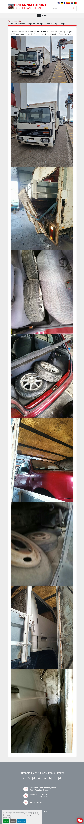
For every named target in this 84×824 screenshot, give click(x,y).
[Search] (62, 8)
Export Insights (14, 21)
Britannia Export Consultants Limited (42, 773)
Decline (13, 821)
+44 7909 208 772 (41, 797)
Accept (6, 821)
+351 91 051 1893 (41, 794)
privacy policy (7, 817)
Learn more (21, 821)
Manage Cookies (42, 811)
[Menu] (39, 15)
